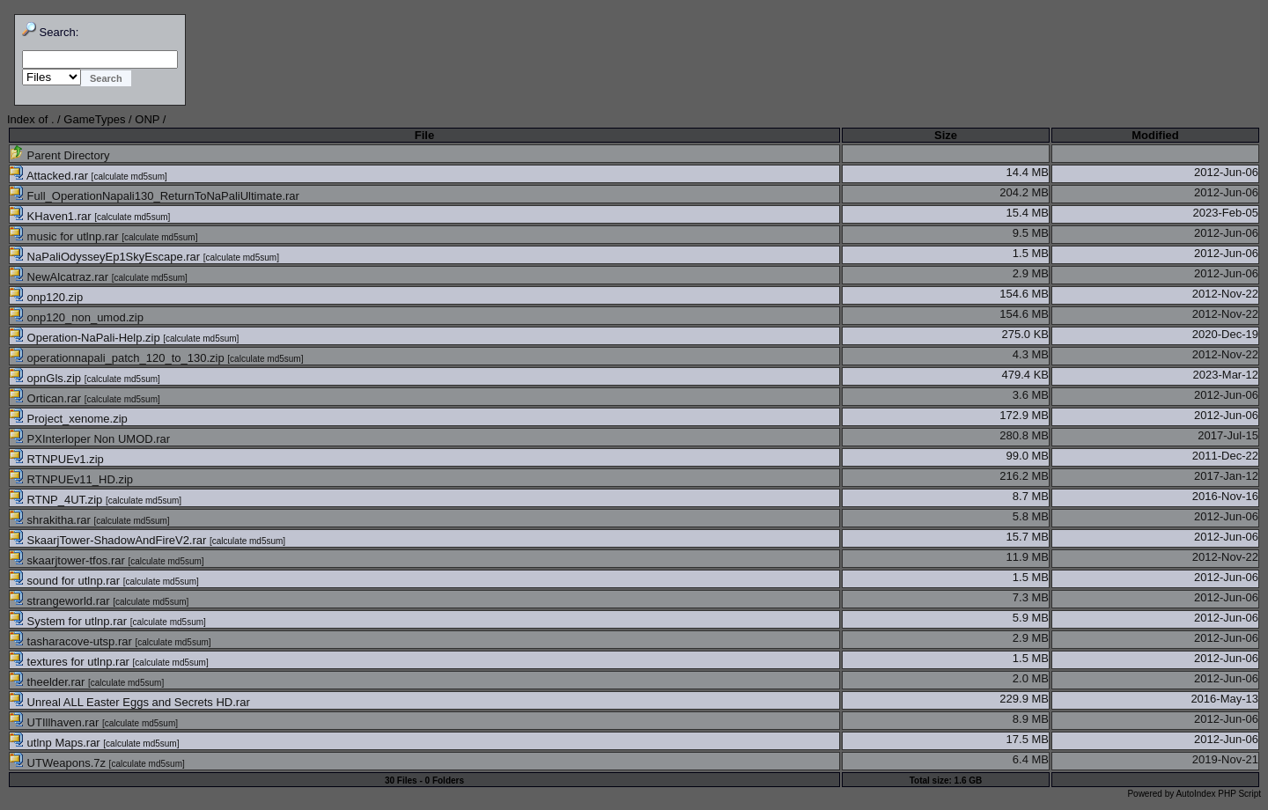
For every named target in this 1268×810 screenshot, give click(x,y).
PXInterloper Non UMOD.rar (90, 439)
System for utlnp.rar (70, 621)
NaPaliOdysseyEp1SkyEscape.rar (106, 256)
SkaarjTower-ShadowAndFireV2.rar (110, 540)
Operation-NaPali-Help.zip (86, 337)
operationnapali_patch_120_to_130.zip (118, 357)
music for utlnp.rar (66, 236)
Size (945, 135)
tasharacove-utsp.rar (72, 641)
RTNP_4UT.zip (58, 499)
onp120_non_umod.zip (77, 317)
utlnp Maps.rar (56, 742)
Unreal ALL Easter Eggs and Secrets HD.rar (130, 702)
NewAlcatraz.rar (61, 277)
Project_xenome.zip (69, 418)
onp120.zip (46, 297)
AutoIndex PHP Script (1218, 794)
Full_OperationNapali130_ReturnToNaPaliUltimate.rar (154, 195)
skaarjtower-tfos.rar (69, 560)
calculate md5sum (129, 176)
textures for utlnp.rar (71, 661)
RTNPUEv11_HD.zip (71, 479)
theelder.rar (49, 681)
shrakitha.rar (51, 519)
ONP (147, 119)
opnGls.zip (47, 378)
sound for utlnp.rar (66, 580)
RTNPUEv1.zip (57, 459)
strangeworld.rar (61, 601)
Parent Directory (60, 155)
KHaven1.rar (52, 216)
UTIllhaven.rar (56, 722)
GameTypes (94, 119)
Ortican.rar (47, 398)
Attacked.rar (51, 175)
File (424, 135)
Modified (1155, 135)
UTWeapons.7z (59, 763)
